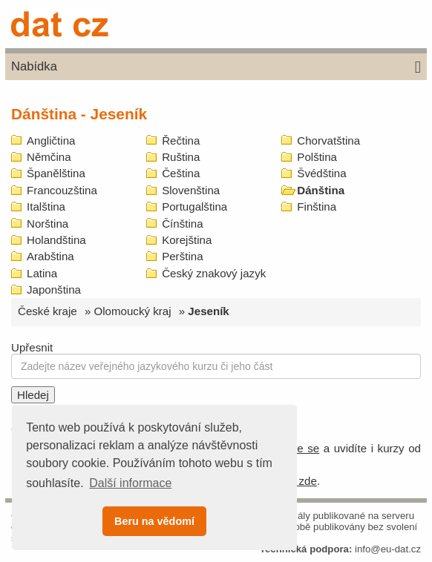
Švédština (321, 173)
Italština (46, 206)
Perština (182, 256)
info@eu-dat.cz (388, 549)
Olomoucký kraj (132, 311)
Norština (47, 223)
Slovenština (191, 190)
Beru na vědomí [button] (154, 521)
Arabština (50, 256)
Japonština (54, 289)
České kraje (47, 311)
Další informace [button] (130, 483)
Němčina (49, 157)
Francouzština (62, 190)
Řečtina (181, 140)
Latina (42, 273)
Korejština (187, 240)
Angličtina (51, 140)
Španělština (56, 173)
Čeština (181, 173)
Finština (316, 206)
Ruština (181, 157)
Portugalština (194, 206)
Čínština (182, 223)
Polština (317, 157)
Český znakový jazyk (214, 273)
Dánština (320, 190)
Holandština (56, 240)
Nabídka (216, 67)
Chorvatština (328, 140)
